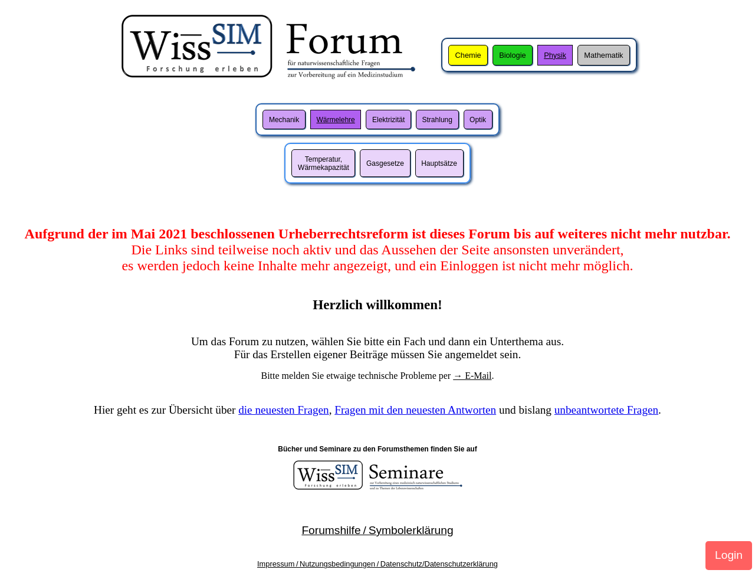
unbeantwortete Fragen (606, 410)
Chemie (468, 55)
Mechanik (284, 120)
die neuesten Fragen (283, 410)
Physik (555, 55)
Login (729, 555)
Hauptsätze (439, 163)
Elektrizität (388, 120)
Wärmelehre (335, 120)
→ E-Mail (472, 376)
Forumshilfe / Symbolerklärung (377, 530)
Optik (478, 120)
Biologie (512, 55)
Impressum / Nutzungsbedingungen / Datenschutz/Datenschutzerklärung (377, 563)
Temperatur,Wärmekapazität (323, 163)
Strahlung (437, 120)
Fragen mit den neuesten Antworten (415, 410)
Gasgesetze (385, 163)
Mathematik (603, 55)
